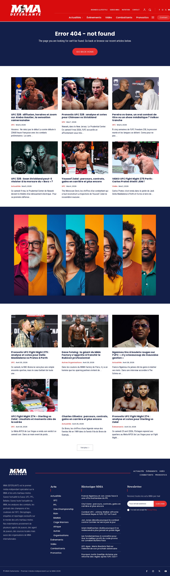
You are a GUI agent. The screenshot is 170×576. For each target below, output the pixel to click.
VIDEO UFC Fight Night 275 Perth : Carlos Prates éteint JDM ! (132, 180)
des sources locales (22, 531)
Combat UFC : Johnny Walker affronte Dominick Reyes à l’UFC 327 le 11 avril (99, 513)
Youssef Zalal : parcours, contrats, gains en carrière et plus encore (83, 180)
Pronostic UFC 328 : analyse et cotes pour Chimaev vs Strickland (84, 116)
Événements (117, 427)
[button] (150, 10)
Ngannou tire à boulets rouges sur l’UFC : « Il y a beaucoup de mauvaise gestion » (135, 354)
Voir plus (85, 447)
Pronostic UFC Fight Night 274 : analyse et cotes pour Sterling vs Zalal (132, 419)
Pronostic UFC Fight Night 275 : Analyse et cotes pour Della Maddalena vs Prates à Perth (30, 354)
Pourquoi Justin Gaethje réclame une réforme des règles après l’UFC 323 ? (99, 555)
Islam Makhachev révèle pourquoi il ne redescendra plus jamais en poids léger (100, 529)
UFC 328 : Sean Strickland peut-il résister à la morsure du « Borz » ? (32, 180)
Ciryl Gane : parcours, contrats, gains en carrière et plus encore (101, 505)
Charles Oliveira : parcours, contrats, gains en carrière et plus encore (85, 418)
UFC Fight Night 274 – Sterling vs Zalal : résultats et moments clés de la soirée (33, 419)
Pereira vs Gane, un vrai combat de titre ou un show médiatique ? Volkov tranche (135, 117)
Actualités (16, 186)
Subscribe (160, 504)
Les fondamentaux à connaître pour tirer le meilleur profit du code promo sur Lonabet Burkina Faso (99, 538)
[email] (140, 504)
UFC (13, 125)
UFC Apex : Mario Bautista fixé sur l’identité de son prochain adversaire (99, 547)
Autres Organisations (72, 362)
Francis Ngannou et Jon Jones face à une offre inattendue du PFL (99, 497)
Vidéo (115, 186)
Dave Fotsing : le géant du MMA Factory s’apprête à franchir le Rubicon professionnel (81, 354)
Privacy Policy (151, 510)
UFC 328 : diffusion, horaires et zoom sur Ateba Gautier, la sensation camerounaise (34, 117)
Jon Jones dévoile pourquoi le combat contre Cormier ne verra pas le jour (100, 521)
